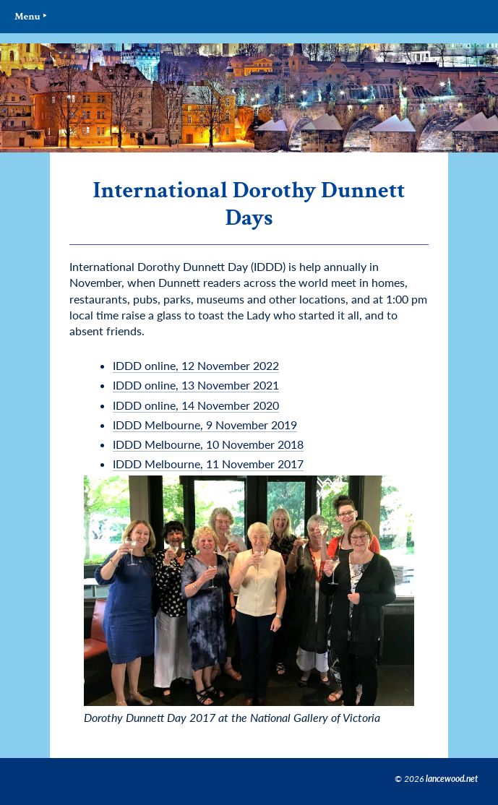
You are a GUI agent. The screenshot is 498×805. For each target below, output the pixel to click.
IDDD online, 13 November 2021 (196, 385)
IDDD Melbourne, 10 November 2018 (208, 444)
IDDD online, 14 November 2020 (196, 405)
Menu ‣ (30, 16)
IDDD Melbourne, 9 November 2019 (205, 424)
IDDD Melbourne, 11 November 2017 (208, 463)
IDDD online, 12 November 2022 (196, 365)
